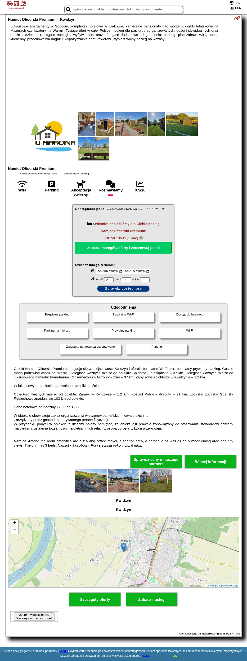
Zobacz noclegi (152, 600)
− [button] (14, 530)
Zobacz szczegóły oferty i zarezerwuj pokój (123, 248)
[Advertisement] (123, 77)
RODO (146, 655)
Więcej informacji (210, 462)
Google (63, 651)
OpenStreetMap (228, 585)
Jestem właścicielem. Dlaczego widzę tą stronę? (34, 616)
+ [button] (14, 523)
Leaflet (210, 585)
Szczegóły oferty (95, 600)
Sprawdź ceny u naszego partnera (156, 461)
